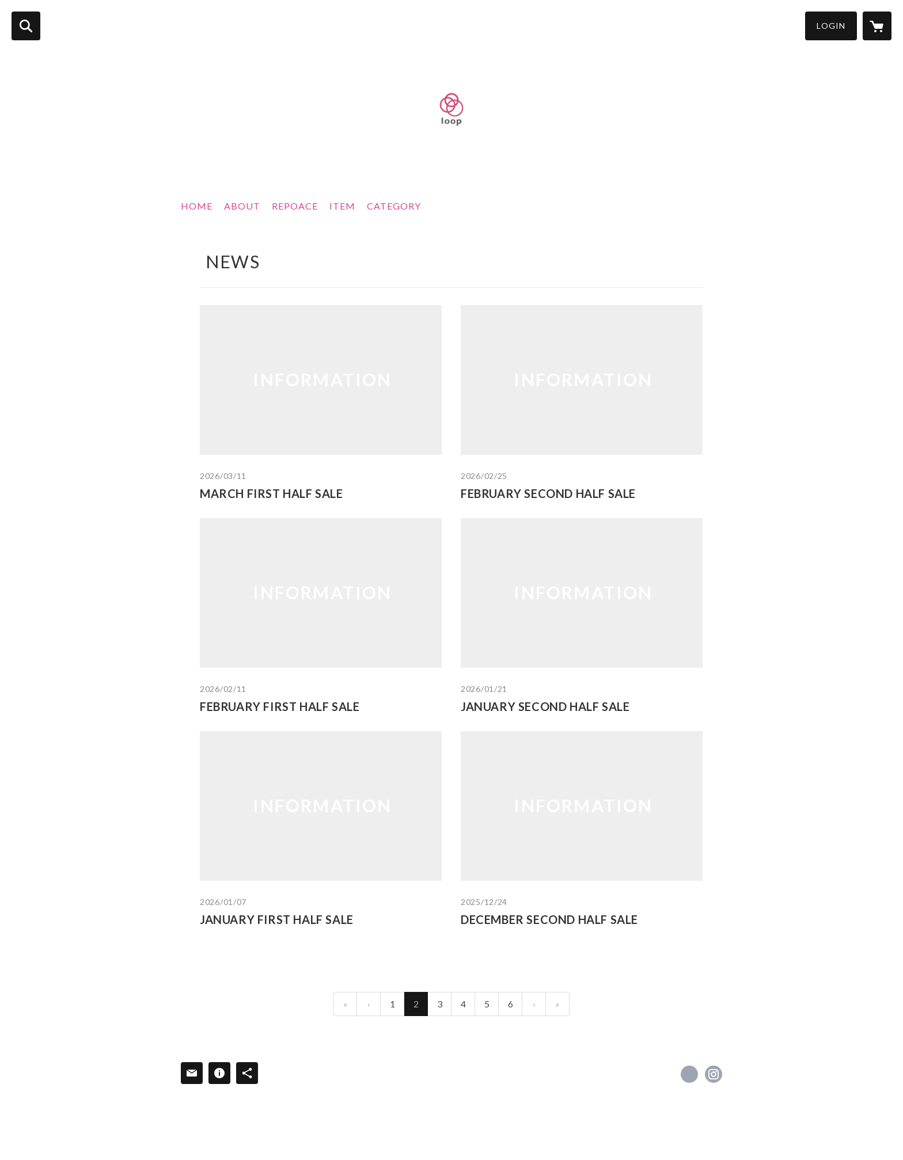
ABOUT (242, 205)
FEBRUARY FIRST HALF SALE (279, 706)
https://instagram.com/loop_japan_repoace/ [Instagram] (713, 1074)
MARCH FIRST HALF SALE (271, 493)
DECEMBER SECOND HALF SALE (549, 919)
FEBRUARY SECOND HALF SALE (548, 493)
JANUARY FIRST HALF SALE (277, 919)
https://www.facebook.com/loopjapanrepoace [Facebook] (689, 1074)
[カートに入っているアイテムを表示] (877, 26)
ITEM (342, 205)
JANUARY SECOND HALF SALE (545, 706)
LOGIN (831, 26)
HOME (197, 205)
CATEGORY (394, 205)
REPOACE (295, 205)
